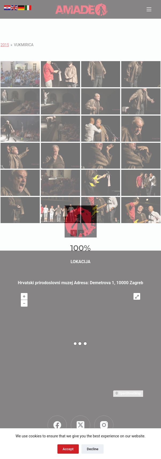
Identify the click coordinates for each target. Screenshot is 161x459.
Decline (92, 449)
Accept (68, 449)
